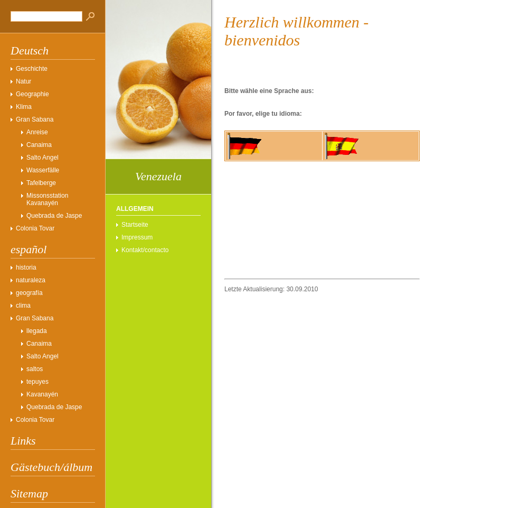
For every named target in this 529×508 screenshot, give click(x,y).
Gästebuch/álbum (51, 467)
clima (23, 305)
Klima (24, 106)
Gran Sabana (34, 119)
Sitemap (29, 493)
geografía (29, 293)
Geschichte (32, 68)
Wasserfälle (42, 170)
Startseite (134, 224)
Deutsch (30, 50)
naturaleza (30, 280)
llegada (36, 331)
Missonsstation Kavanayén (47, 199)
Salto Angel (42, 157)
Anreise (37, 132)
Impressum (137, 237)
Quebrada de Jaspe (54, 215)
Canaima (39, 145)
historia (26, 267)
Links (23, 440)
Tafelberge (41, 183)
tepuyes (37, 381)
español (28, 249)
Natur (23, 81)
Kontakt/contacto (144, 250)
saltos (34, 369)
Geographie (32, 94)
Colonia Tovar (35, 228)
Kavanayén (42, 394)
